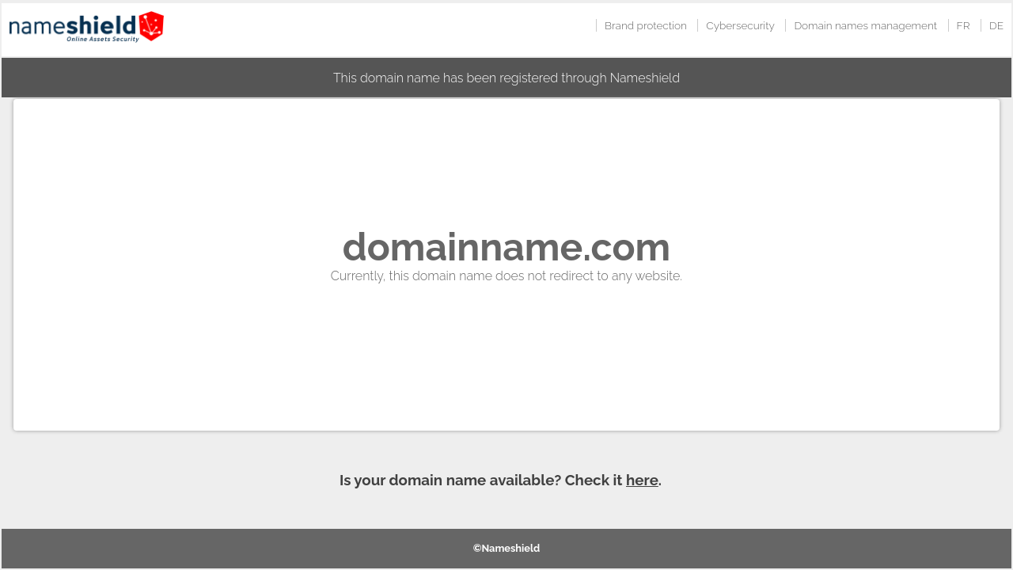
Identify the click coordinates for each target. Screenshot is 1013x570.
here (642, 479)
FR (963, 25)
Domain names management (865, 25)
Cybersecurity (740, 25)
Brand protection (646, 25)
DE (996, 25)
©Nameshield (507, 548)
